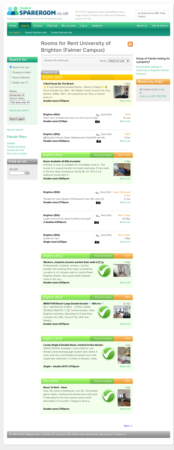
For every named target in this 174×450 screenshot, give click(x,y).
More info (125, 100)
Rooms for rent (19, 67)
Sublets (11, 143)
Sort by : (115, 61)
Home (12, 25)
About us (142, 25)
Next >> (128, 425)
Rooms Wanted (19, 77)
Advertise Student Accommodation (52, 25)
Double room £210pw (55, 121)
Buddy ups (17, 82)
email (161, 89)
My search (15, 32)
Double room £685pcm (56, 178)
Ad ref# (13, 169)
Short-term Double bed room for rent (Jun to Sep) (70, 117)
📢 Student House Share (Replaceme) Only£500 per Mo (74, 137)
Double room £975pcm (56, 323)
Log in (84, 25)
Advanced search (19, 110)
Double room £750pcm (56, 100)
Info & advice (160, 25)
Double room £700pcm (56, 408)
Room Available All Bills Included (61, 161)
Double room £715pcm (56, 202)
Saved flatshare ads (36, 32)
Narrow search (15, 129)
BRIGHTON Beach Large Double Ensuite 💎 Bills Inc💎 (73, 303)
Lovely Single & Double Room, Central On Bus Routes (73, 344)
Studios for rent (15, 150)
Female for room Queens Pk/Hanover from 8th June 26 (73, 198)
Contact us (120, 434)
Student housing (16, 146)
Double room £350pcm (56, 282)
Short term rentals (17, 153)
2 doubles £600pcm (54, 222)
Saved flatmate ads (61, 32)
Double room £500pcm (56, 140)
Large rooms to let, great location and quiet (67, 218)
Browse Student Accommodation (38, 25)
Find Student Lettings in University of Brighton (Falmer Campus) (152, 70)
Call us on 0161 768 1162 (153, 96)
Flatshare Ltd (32, 434)
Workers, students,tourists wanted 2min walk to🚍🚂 (73, 262)
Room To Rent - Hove (55, 387)
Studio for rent (51, 238)
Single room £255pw (55, 241)
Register (97, 25)
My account (68, 25)
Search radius (17, 98)
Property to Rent (20, 72)
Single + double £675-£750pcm (61, 366)
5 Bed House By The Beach (58, 83)
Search (24, 25)
